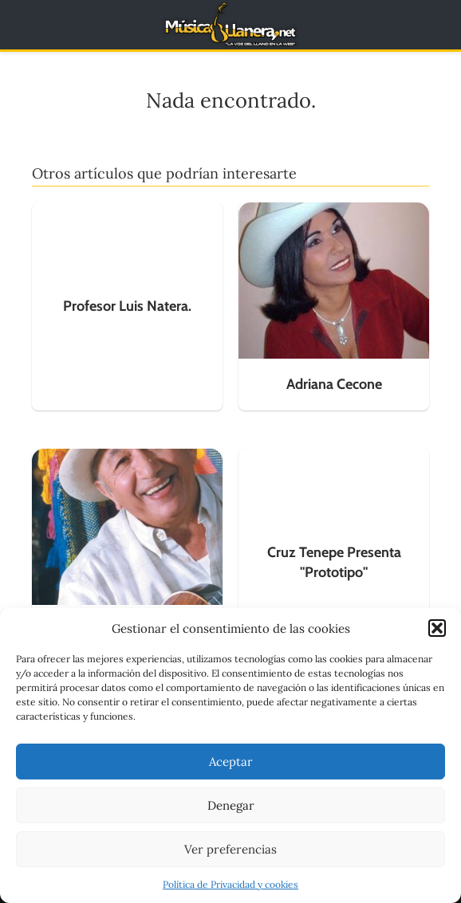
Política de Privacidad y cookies (230, 884)
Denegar (230, 805)
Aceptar (231, 761)
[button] (437, 628)
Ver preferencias (230, 849)
